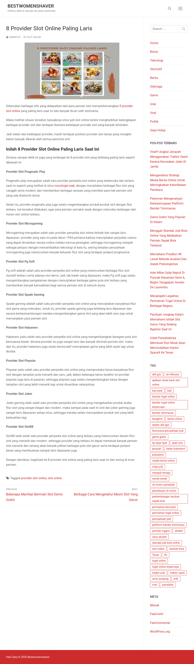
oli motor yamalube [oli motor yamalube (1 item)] (163, 484)
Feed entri (156, 614)
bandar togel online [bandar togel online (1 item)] (163, 396)
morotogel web (64, 185)
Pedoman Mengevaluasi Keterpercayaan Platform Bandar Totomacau (167, 203)
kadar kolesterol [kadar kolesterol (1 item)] (175, 448)
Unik (153, 104)
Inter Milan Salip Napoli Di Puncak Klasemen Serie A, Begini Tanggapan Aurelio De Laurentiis (167, 280)
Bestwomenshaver (31, 6)
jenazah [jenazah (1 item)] (156, 448)
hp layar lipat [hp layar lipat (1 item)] (159, 442)
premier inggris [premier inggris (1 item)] (161, 530)
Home (154, 43)
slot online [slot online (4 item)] (158, 548)
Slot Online (32, 37)
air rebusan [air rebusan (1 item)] (172, 374)
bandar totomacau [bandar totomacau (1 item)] (163, 412)
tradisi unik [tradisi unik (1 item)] (158, 572)
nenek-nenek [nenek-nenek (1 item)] (159, 478)
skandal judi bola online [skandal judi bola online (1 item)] (166, 542)
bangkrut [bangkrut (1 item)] (157, 418)
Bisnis (154, 52)
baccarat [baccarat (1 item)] (157, 390)
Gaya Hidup (158, 130)
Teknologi (156, 60)
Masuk (154, 605)
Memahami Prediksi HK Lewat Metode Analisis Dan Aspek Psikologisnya (168, 259)
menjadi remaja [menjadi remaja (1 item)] (161, 472)
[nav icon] (180, 8)
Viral (153, 113)
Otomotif (156, 69)
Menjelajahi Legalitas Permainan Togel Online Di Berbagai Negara (167, 301)
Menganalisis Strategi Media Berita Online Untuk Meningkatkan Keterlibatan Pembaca (168, 182)
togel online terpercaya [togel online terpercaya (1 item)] (165, 566)
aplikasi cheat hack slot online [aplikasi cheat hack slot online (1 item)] (166, 382)
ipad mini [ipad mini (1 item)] (177, 442)
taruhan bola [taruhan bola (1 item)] (176, 548)
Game (154, 95)
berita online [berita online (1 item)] (174, 418)
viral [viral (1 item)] (154, 584)
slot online (55, 478)
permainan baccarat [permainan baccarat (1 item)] (164, 506)
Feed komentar (160, 623)
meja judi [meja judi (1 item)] (157, 466)
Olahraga (156, 86)
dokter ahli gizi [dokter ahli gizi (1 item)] (160, 424)
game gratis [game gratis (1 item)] (159, 436)
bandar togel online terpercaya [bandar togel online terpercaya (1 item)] (163, 404)
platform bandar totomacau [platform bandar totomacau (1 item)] (168, 524)
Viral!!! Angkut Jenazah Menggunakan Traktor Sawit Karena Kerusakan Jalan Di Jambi (169, 159)
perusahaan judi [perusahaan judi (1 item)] (161, 518)
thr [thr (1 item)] (165, 554)
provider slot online (34, 478)
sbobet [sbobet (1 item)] (179, 530)
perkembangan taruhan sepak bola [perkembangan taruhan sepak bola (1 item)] (165, 498)
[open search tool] (169, 8)
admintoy (13, 37)
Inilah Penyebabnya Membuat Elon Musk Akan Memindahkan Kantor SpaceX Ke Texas (167, 345)
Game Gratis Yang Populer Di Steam (167, 219)
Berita (154, 78)
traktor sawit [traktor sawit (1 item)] (177, 572)
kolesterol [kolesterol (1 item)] (158, 454)
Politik (154, 121)
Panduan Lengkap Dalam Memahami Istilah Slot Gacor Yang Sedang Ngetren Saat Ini (167, 322)
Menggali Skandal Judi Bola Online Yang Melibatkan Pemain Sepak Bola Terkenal (168, 238)
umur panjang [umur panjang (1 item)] (160, 578)
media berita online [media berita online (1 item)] (163, 460)
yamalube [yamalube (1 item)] (167, 584)
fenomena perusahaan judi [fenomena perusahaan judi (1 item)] (167, 430)
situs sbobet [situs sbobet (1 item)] (159, 536)
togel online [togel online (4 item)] (159, 560)
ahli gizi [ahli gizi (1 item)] (156, 374)
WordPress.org (160, 631)
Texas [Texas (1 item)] (155, 554)
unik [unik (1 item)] (175, 578)
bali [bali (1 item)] (169, 390)
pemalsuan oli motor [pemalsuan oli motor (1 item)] (164, 490)
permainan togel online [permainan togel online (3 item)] (165, 512)
